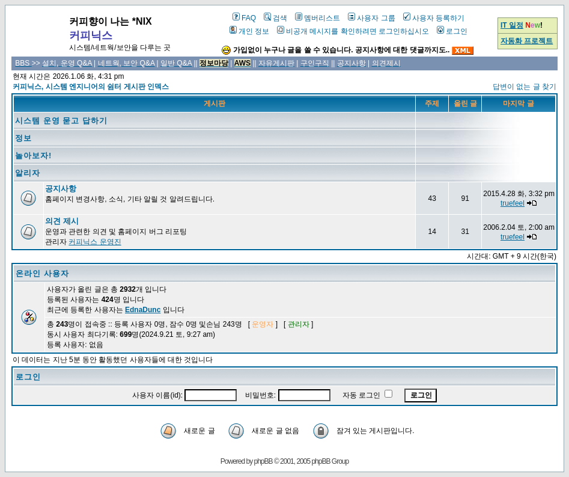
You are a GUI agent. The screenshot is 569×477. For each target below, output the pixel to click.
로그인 (452, 31)
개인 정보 (249, 31)
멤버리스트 (317, 18)
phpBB (263, 461)
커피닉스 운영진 (94, 242)
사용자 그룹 (371, 18)
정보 (23, 138)
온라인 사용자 (42, 273)
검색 (275, 18)
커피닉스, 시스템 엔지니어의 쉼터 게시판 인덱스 (91, 86)
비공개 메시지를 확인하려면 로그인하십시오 (353, 31)
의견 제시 (62, 221)
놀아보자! (33, 155)
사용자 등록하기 (433, 18)
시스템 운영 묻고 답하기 (61, 120)
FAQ (244, 18)
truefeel (513, 203)
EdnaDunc (142, 310)
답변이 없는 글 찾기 (524, 86)
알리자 (27, 172)
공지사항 (60, 188)
